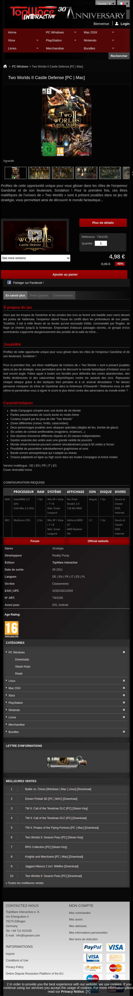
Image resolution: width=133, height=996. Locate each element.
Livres (20, 49)
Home (12, 32)
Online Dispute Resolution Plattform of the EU (34, 973)
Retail (18, 673)
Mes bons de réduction (83, 939)
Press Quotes (39, 295)
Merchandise (55, 48)
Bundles (96, 49)
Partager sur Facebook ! (28, 282)
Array (35, 258)
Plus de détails (103, 222)
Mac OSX (96, 33)
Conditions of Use (17, 960)
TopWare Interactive (64, 562)
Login (122, 23)
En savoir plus (15, 295)
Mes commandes (79, 913)
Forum (34, 541)
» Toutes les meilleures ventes (25, 883)
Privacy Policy (15, 967)
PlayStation (58, 41)
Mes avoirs (76, 919)
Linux (12, 681)
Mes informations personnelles (88, 932)
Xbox (20, 41)
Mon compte (81, 906)
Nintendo (96, 41)
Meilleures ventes (21, 781)
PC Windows (58, 33)
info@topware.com (28, 935)
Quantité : (88, 243)
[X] (88, 991)
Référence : (89, 237)
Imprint (10, 954)
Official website (98, 541)
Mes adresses (78, 926)
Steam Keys (22, 666)
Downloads (22, 659)
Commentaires (63, 295)
